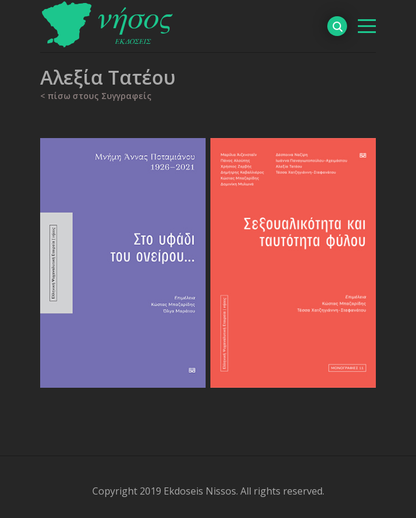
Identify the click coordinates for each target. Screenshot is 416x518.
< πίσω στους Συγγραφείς (96, 95)
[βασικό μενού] (367, 26)
